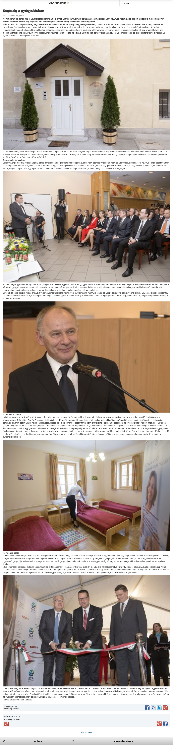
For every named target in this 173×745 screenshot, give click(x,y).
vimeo (6, 724)
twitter (159, 707)
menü (126, 3)
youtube (159, 723)
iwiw (153, 707)
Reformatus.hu (59, 3)
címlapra (38, 741)
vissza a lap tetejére (123, 741)
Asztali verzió (86, 733)
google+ (165, 707)
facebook (147, 707)
